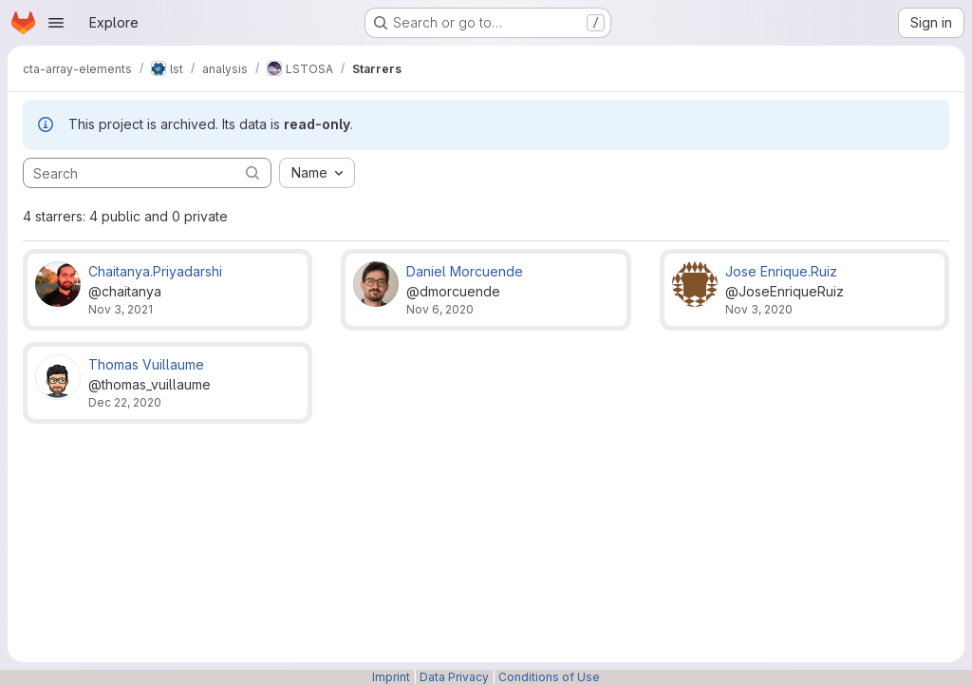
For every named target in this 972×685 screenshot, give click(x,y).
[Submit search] (252, 172)
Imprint (391, 677)
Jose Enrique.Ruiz (781, 271)
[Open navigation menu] (56, 23)
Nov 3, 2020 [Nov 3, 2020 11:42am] (759, 309)
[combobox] (317, 173)
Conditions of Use (549, 677)
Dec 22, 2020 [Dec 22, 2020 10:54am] (124, 402)
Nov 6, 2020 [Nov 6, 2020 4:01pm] (440, 309)
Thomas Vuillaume (146, 364)
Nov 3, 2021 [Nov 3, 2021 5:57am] (120, 309)
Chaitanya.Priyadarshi (155, 271)
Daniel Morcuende (464, 271)
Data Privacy (454, 677)
